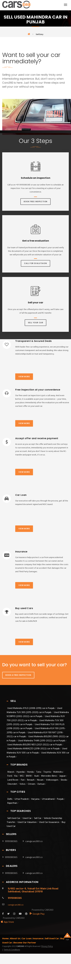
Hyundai (21, 772)
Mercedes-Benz (49, 776)
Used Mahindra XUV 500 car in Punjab (37, 751)
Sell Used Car (13, 818)
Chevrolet (12, 784)
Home (5, 939)
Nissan (40, 780)
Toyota (47, 772)
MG (22, 776)
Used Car (27, 818)
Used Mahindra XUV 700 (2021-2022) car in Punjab (36, 718)
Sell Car (37, 818)
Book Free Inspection (35, 201)
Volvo (22, 784)
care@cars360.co (34, 841)
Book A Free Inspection (18, 675)
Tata (38, 772)
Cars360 (20, 946)
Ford (9, 776)
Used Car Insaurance (49, 822)
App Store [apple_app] (7, 922)
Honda (30, 772)
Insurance (38, 939)
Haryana (35, 799)
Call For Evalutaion (35, 263)
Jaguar (62, 776)
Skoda (64, 780)
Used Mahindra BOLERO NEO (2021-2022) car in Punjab (34, 745)
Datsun (41, 784)
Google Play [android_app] (37, 914)
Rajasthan (12, 803)
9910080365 (11, 841)
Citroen (31, 784)
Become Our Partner (24, 943)
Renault (30, 780)
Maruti (10, 772)
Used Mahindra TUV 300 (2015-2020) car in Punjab (34, 710)
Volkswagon (52, 780)
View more (24, 376)
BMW (29, 776)
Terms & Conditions (12, 950)
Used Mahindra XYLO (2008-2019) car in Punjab (31, 708)
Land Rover (12, 780)
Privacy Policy (47, 946)
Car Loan (26, 939)
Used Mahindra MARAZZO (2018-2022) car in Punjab (33, 749)
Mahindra (58, 772)
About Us (15, 939)
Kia (15, 776)
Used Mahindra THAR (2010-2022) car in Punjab (41, 741)
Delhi (9, 799)
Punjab (60, 799)
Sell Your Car (35, 322)
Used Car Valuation (27, 822)
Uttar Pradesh (22, 799)
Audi (36, 776)
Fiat (23, 780)
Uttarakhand (48, 799)
